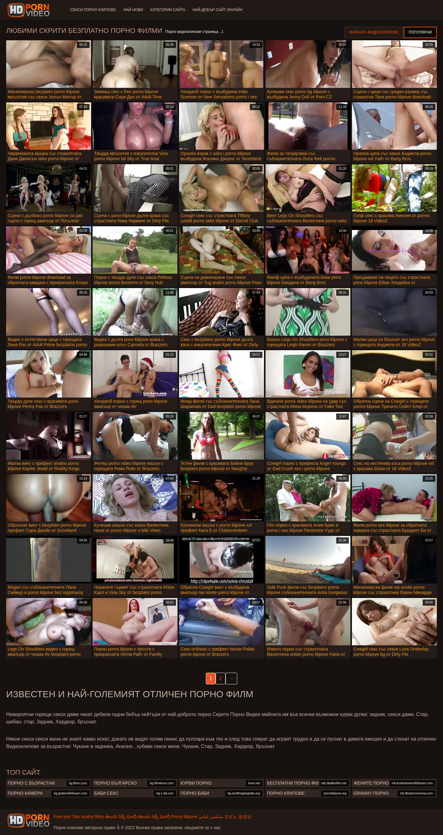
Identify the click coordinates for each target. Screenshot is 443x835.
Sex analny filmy (88, 816)
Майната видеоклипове (373, 32)
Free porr (62, 816)
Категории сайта (167, 10)
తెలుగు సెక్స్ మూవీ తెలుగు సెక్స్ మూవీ (137, 816)
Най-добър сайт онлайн (217, 10)
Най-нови (133, 10)
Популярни (420, 32)
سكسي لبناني (210, 816)
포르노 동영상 (237, 816)
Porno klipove (184, 816)
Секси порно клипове (93, 10)
